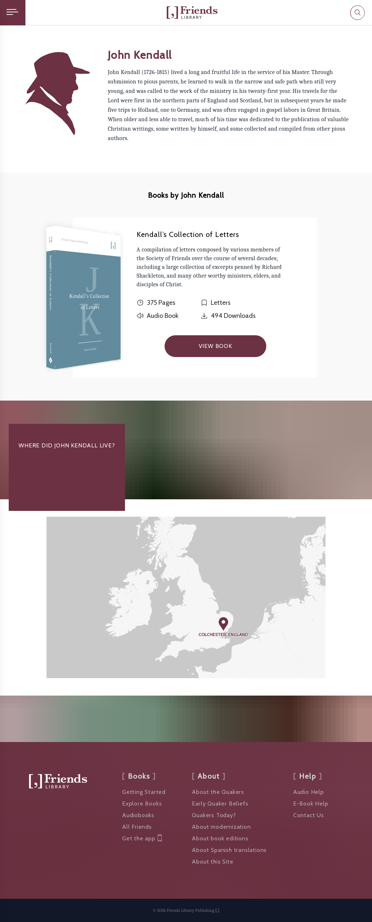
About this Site (212, 861)
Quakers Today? (214, 815)
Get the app (142, 838)
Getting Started (144, 791)
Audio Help (308, 791)
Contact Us (308, 815)
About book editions (220, 838)
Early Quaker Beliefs (220, 803)
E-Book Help (310, 803)
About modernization (221, 826)
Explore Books (142, 803)
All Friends (137, 826)
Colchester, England (223, 634)
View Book (215, 346)
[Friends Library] (192, 12)
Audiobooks (138, 815)
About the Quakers (218, 791)
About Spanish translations (229, 850)
